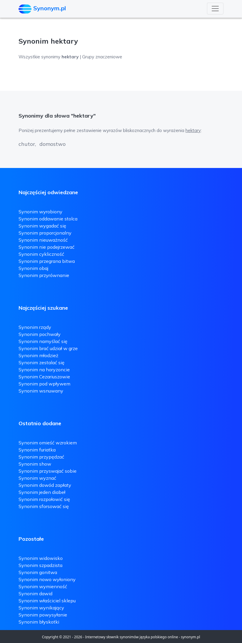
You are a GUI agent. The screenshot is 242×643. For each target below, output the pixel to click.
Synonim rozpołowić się (44, 499)
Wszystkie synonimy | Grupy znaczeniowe (70, 57)
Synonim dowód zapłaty (45, 485)
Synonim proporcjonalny (45, 233)
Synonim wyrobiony (40, 212)
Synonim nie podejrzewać (46, 247)
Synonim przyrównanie (44, 275)
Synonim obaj (33, 268)
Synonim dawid (35, 593)
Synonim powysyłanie (43, 615)
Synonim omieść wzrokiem (48, 443)
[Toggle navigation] (215, 8)
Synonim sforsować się (44, 506)
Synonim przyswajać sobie (48, 471)
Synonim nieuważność (43, 240)
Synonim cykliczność (41, 254)
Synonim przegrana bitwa (47, 261)
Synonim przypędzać (41, 457)
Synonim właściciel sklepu (47, 601)
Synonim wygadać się (42, 226)
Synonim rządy (35, 327)
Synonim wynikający (41, 608)
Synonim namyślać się (43, 341)
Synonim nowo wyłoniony (47, 579)
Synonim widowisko (41, 558)
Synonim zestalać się (41, 362)
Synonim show (35, 464)
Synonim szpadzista (40, 565)
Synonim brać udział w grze (48, 348)
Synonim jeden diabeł (42, 492)
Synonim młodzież (38, 355)
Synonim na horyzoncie (44, 369)
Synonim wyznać (37, 478)
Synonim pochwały (40, 334)
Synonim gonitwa (38, 572)
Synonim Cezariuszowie (44, 377)
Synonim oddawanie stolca (48, 219)
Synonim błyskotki (39, 622)
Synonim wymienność (43, 586)
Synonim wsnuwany (41, 391)
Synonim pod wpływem (44, 384)
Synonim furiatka (37, 450)
